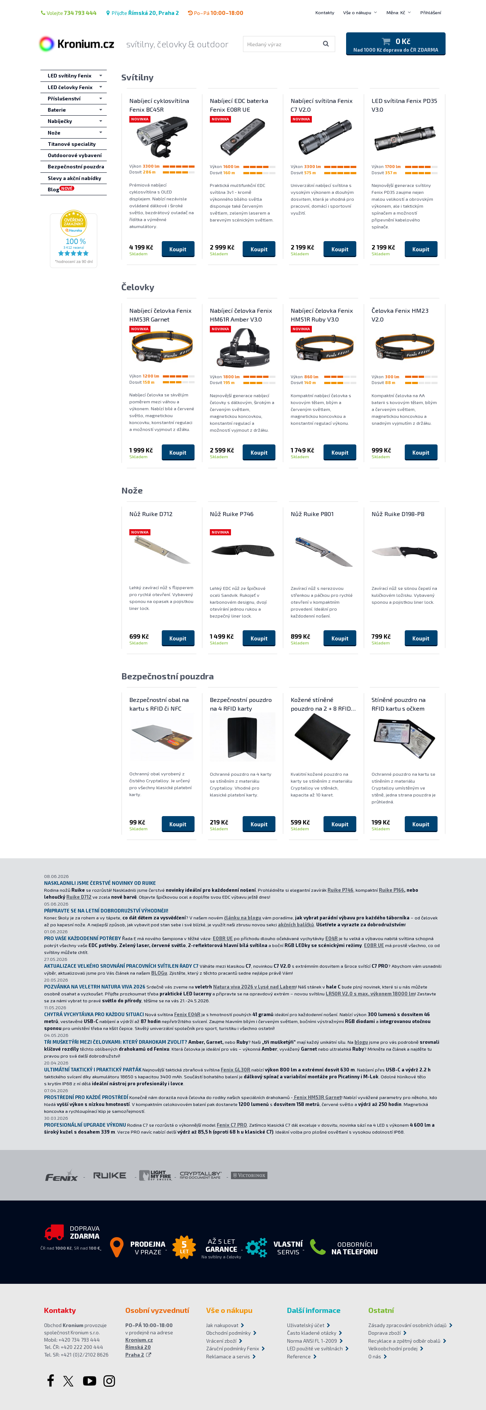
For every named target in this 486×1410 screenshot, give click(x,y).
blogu (361, 1042)
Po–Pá (215, 12)
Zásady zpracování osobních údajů (405, 1325)
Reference (299, 1356)
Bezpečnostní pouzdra (167, 676)
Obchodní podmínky (228, 1333)
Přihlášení (430, 12)
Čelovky (137, 286)
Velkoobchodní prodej (393, 1348)
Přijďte (142, 12)
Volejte (68, 12)
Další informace (314, 1310)
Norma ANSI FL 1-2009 (312, 1341)
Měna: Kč (396, 12)
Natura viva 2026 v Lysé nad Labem (254, 987)
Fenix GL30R (235, 1070)
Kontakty (324, 12)
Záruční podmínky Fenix (232, 1348)
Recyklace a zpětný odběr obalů (404, 1341)
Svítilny (137, 77)
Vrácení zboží (221, 1341)
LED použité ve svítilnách (315, 1348)
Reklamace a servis (228, 1356)
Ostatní (381, 1310)
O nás (374, 1356)
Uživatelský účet (305, 1325)
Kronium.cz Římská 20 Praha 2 (139, 1347)
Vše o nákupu (357, 12)
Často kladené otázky (311, 1333)
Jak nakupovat (222, 1325)
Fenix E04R (187, 1014)
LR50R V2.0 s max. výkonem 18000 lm (370, 993)
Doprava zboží (384, 1333)
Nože (132, 490)
